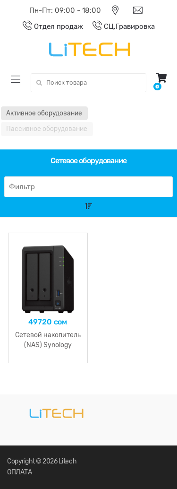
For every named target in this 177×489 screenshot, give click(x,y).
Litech (67, 461)
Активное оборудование (44, 113)
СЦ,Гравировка (119, 26)
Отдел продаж (48, 26)
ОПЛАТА (19, 472)
